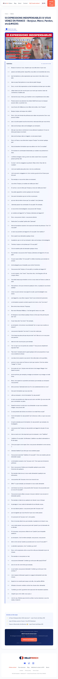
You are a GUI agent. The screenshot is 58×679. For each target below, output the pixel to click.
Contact (25, 3)
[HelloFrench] (6, 3)
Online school (12, 667)
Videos (10, 3)
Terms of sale (35, 670)
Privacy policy (28, 670)
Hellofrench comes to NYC (37, 667)
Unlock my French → (29, 639)
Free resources (21, 667)
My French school (34, 3)
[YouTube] (24, 663)
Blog (15, 3)
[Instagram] (33, 663)
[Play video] (29, 46)
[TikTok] (29, 663)
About (19, 3)
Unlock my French (51, 3)
